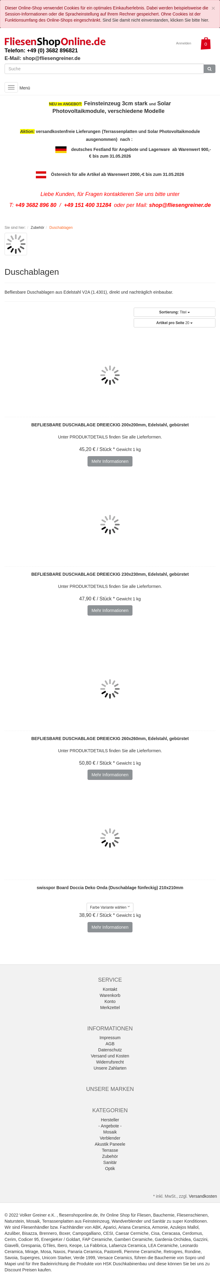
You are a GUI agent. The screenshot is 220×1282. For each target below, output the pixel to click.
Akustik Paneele (110, 1144)
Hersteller (110, 1119)
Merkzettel (110, 1007)
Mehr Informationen (109, 461)
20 (174, 323)
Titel (174, 312)
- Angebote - (110, 1125)
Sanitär (110, 1162)
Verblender (110, 1138)
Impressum (109, 1037)
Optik (110, 1168)
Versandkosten (203, 1196)
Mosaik (110, 1132)
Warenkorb (110, 995)
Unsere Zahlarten (110, 1068)
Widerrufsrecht (110, 1062)
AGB (110, 1043)
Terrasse (110, 1150)
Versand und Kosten (110, 1055)
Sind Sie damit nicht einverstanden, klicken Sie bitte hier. (155, 20)
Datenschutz (110, 1049)
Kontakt (110, 989)
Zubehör (110, 1156)
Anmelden (183, 43)
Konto (110, 1001)
